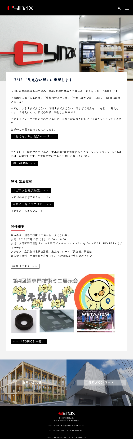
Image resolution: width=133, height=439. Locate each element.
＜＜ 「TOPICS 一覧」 (29, 341)
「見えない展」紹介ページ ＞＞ (34, 136)
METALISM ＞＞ (24, 163)
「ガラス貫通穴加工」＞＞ (31, 190)
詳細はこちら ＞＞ (25, 266)
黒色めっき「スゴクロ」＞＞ (32, 204)
